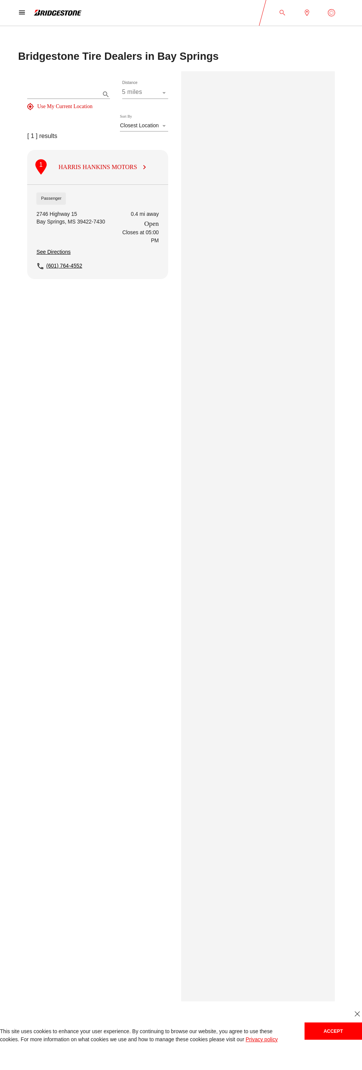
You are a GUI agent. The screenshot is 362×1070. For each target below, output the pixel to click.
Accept (333, 1031)
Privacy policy (262, 1039)
